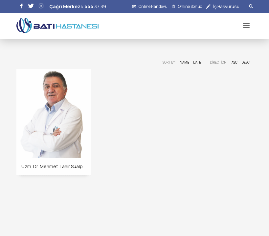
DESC (245, 62)
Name (184, 62)
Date (197, 62)
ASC (234, 62)
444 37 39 (95, 6)
